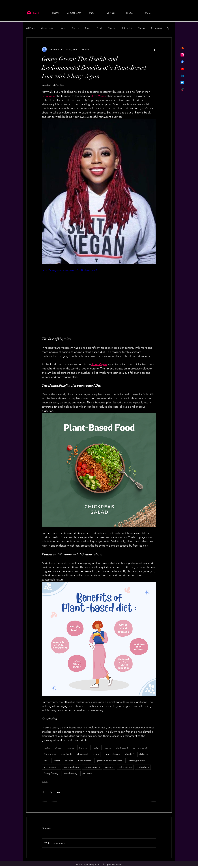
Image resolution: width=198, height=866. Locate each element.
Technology (156, 28)
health (47, 747)
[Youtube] (182, 68)
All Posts (30, 28)
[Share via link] (66, 792)
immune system (51, 767)
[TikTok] (182, 89)
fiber (46, 760)
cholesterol (82, 754)
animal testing (70, 773)
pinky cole (87, 773)
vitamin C (129, 754)
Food (99, 28)
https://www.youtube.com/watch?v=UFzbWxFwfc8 (69, 270)
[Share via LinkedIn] (58, 792)
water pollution (71, 767)
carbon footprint (92, 767)
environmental (140, 747)
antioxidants (143, 767)
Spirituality (127, 28)
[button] (167, 28)
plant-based (122, 747)
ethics (58, 747)
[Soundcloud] (182, 48)
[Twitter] (182, 82)
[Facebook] (182, 61)
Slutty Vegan (50, 754)
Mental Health (47, 28)
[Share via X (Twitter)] (50, 792)
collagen (109, 767)
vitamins (69, 760)
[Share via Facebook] (43, 792)
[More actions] (154, 49)
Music (63, 28)
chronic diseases (112, 754)
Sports (75, 28)
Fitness (141, 28)
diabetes (143, 754)
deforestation (125, 767)
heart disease (84, 760)
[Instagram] (182, 55)
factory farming (51, 773)
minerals (70, 747)
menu (96, 754)
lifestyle (96, 747)
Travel (87, 28)
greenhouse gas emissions (109, 760)
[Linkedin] (182, 75)
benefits (83, 747)
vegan (108, 747)
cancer (57, 760)
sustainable (66, 754)
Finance (111, 28)
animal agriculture (136, 760)
